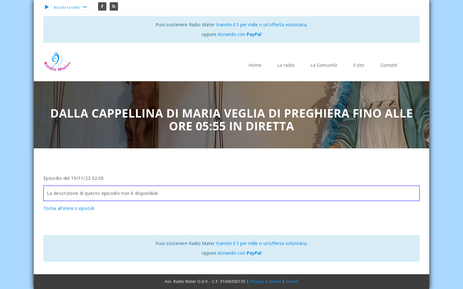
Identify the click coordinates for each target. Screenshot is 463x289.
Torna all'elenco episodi (68, 208)
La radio (286, 65)
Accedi (292, 281)
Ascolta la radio (61, 7)
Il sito (358, 65)
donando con (240, 34)
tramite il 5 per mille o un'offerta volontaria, (262, 25)
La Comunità (324, 65)
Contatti (388, 65)
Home (255, 65)
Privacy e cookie (265, 281)
